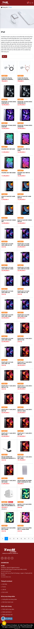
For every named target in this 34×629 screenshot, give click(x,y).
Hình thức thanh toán (7, 602)
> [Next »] (32, 538)
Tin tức (4, 586)
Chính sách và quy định (8, 609)
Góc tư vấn (5, 592)
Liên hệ (4, 589)
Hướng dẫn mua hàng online (9, 599)
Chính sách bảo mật (7, 614)
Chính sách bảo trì (6, 612)
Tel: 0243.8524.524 (6, 571)
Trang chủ (4, 7)
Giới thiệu (4, 584)
